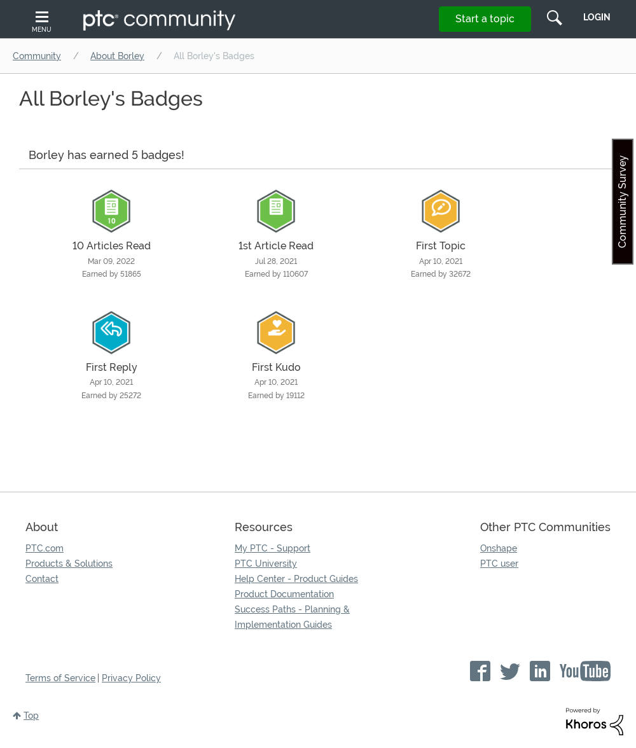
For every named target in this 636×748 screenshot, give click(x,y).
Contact (42, 579)
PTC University (266, 563)
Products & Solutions (69, 563)
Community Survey (622, 201)
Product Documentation (284, 594)
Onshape (498, 548)
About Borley (117, 56)
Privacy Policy (131, 678)
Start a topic (485, 19)
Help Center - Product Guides (296, 579)
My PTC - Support (272, 548)
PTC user (499, 563)
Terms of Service (60, 678)
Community (37, 56)
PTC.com (44, 548)
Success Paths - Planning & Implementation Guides (292, 617)
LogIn (597, 17)
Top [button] (31, 715)
